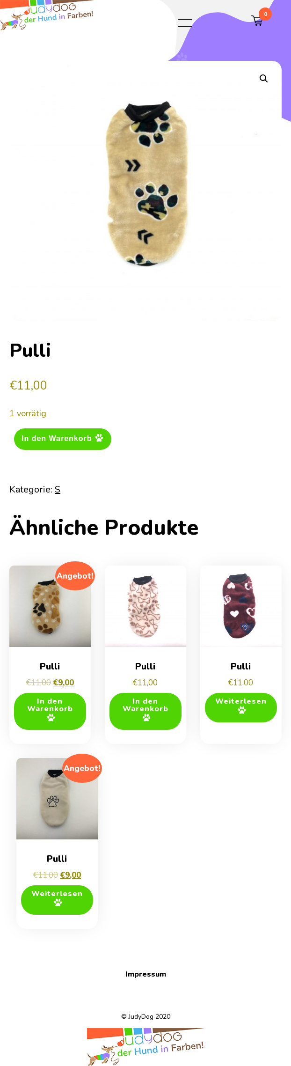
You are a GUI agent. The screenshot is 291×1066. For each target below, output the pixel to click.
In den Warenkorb (57, 438)
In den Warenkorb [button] (50, 705)
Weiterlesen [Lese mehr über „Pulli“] (241, 701)
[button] (263, 78)
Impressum (145, 974)
